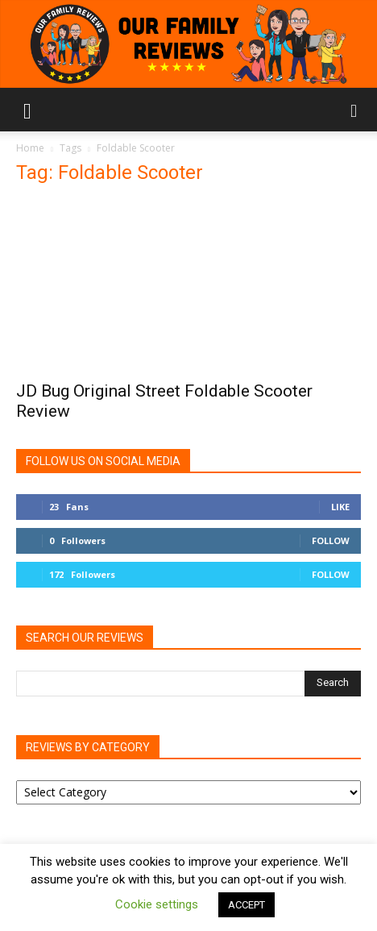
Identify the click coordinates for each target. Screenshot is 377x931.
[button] (27, 109)
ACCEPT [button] (246, 905)
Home (30, 148)
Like (340, 507)
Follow (331, 540)
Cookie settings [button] (156, 904)
